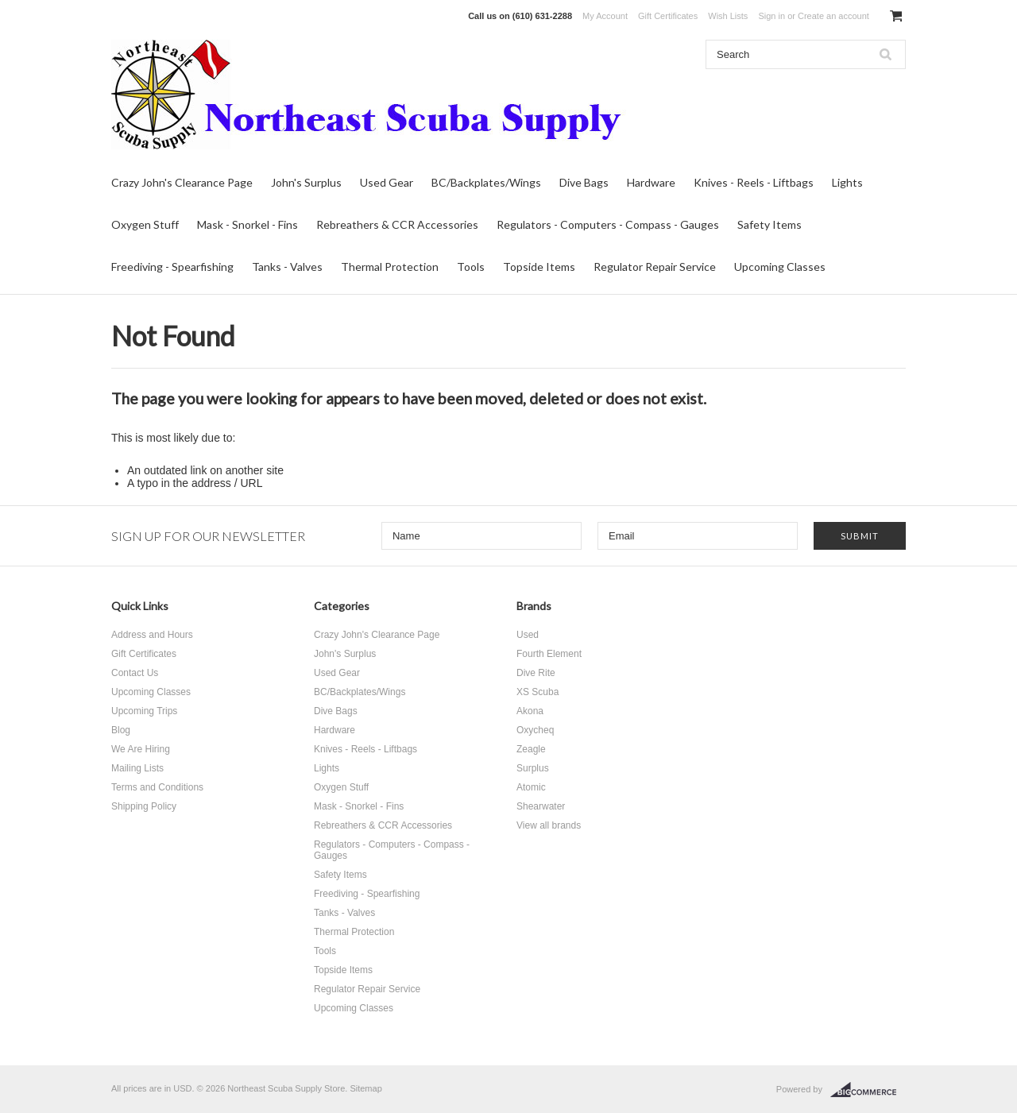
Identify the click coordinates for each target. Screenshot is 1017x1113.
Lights (847, 182)
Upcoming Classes (780, 266)
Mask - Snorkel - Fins (247, 224)
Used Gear (386, 182)
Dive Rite (535, 672)
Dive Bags (584, 182)
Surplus (532, 768)
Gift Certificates (668, 16)
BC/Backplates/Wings (486, 182)
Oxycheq (535, 730)
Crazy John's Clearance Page (182, 182)
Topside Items (539, 266)
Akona (529, 711)
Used (527, 634)
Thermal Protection (390, 266)
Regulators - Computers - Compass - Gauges (608, 224)
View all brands (548, 825)
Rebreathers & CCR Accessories (397, 224)
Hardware (651, 182)
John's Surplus (306, 182)
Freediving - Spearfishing (172, 266)
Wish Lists (728, 16)
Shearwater (540, 806)
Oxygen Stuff (145, 224)
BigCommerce (868, 1090)
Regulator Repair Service (655, 266)
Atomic (531, 787)
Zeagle (531, 749)
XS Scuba (537, 692)
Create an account (833, 16)
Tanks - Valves (287, 266)
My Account (605, 16)
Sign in (771, 16)
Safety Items (769, 224)
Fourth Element (549, 653)
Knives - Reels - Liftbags (754, 182)
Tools (471, 266)
